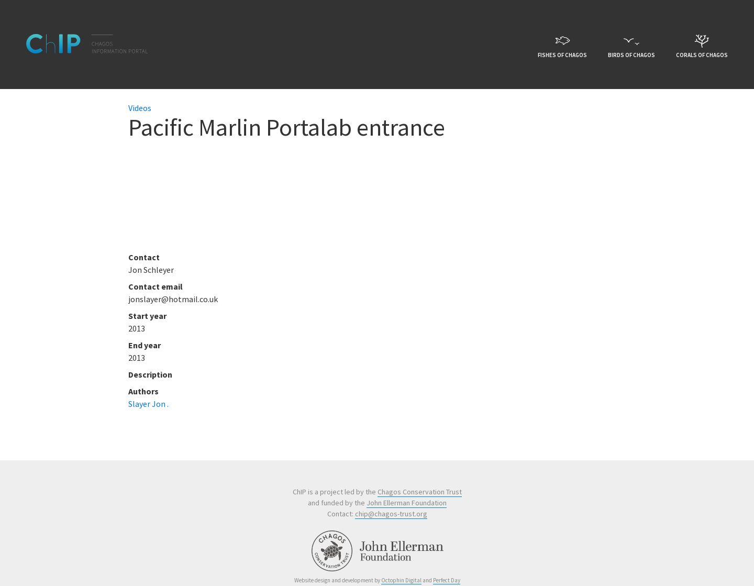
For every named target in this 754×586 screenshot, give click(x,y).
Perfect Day (446, 580)
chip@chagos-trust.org (391, 513)
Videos (139, 108)
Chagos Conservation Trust (420, 491)
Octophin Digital (401, 580)
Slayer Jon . (148, 404)
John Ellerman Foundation (407, 502)
